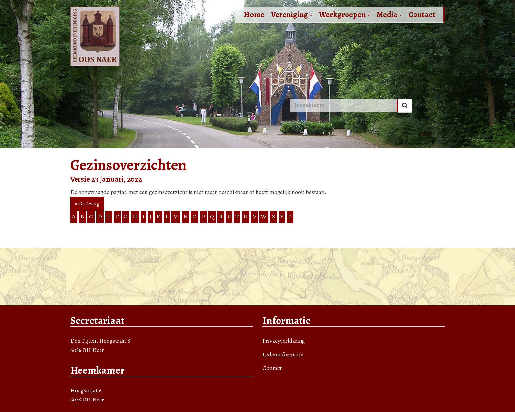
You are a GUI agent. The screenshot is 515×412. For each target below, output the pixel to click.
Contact (421, 14)
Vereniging (291, 14)
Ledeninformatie (282, 354)
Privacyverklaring (283, 341)
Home (254, 14)
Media (389, 14)
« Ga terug (87, 203)
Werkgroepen (344, 14)
